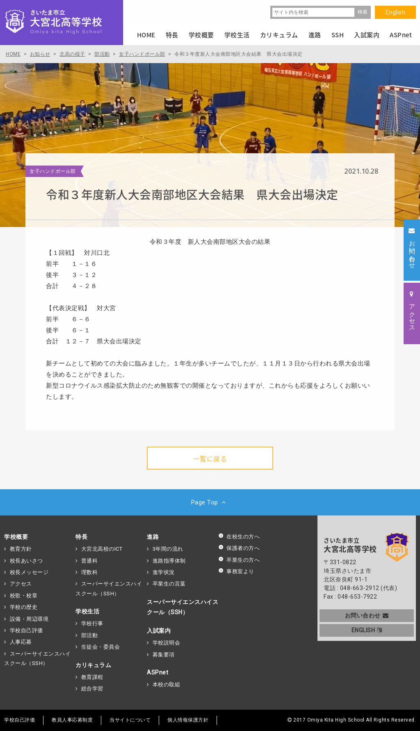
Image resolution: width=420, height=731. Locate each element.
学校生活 (87, 611)
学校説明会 (166, 643)
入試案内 (159, 630)
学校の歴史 (24, 607)
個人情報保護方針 (187, 720)
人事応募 (21, 642)
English (396, 12)
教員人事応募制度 (72, 720)
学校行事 (92, 623)
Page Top (210, 502)
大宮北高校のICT (102, 549)
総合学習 (92, 689)
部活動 (89, 635)
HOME (146, 34)
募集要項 (164, 655)
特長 (81, 536)
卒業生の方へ (239, 560)
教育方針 (21, 549)
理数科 (89, 572)
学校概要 (16, 536)
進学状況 (164, 572)
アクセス (21, 584)
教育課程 (92, 677)
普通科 (89, 561)
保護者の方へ (239, 548)
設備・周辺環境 (29, 619)
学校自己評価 (26, 630)
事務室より (236, 571)
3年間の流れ (168, 549)
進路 (153, 536)
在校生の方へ (239, 536)
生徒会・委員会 (100, 647)
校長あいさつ (26, 561)
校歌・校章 (24, 596)
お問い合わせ (367, 615)
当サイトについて (130, 720)
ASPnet (157, 672)
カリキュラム (93, 665)
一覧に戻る (210, 458)
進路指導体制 (169, 561)
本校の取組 (166, 684)
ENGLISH (367, 630)
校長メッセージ (29, 572)
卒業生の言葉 (169, 584)
